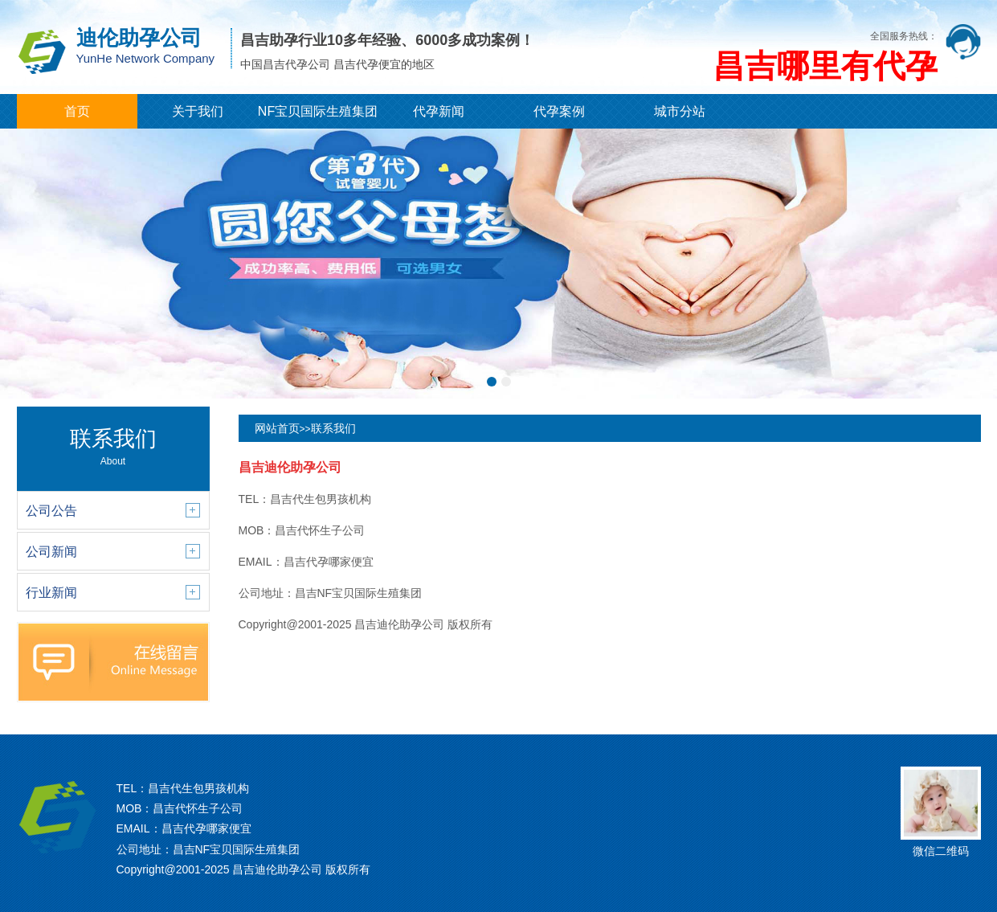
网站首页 (277, 428)
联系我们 (333, 428)
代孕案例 (559, 111)
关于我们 (197, 111)
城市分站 (679, 111)
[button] (491, 381)
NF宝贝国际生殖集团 (318, 111)
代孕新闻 (438, 111)
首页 (77, 111)
